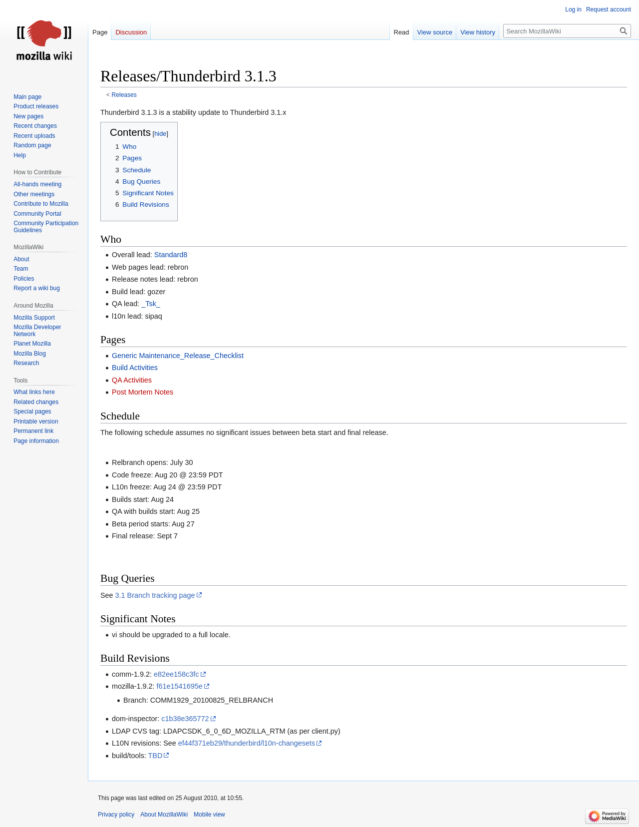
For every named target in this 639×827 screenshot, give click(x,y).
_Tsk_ (150, 304)
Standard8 (170, 255)
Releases (124, 94)
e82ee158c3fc (176, 674)
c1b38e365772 (185, 719)
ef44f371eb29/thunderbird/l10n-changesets (246, 743)
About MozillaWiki (164, 814)
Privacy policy (116, 814)
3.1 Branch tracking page (155, 595)
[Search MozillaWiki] (567, 31)
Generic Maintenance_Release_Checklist (178, 356)
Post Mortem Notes (142, 392)
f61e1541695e (180, 686)
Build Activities (135, 368)
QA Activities (132, 380)
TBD (155, 756)
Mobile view (209, 814)
